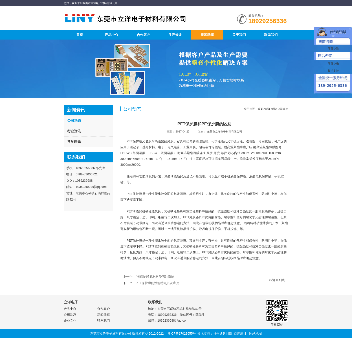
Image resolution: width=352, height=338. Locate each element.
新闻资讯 (270, 108)
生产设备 (175, 35)
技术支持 (333, 70)
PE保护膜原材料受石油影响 (155, 276)
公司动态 (74, 120)
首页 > (261, 108)
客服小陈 (333, 48)
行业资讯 (74, 131)
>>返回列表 (277, 280)
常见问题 (74, 142)
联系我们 (271, 35)
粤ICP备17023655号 (181, 333)
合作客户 (143, 35)
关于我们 (239, 35)
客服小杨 (333, 63)
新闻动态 (207, 35)
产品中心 (111, 35)
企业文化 (70, 320)
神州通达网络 (222, 333)
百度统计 (240, 333)
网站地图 (255, 333)
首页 (79, 35)
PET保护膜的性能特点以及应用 (157, 283)
